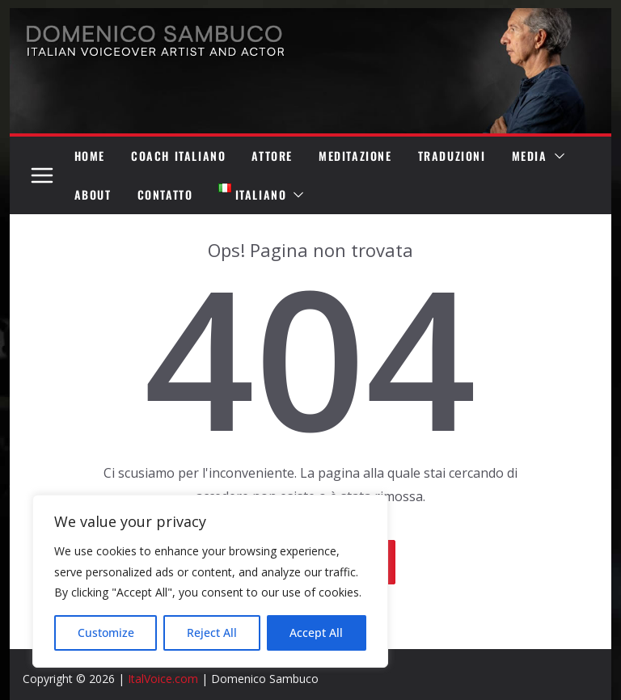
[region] (210, 581)
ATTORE (272, 155)
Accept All (316, 632)
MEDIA (529, 155)
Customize (106, 632)
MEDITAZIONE (355, 155)
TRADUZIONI (452, 155)
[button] (556, 156)
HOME (89, 155)
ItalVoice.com (163, 678)
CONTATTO (165, 194)
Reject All (212, 632)
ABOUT (93, 194)
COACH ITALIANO (178, 155)
